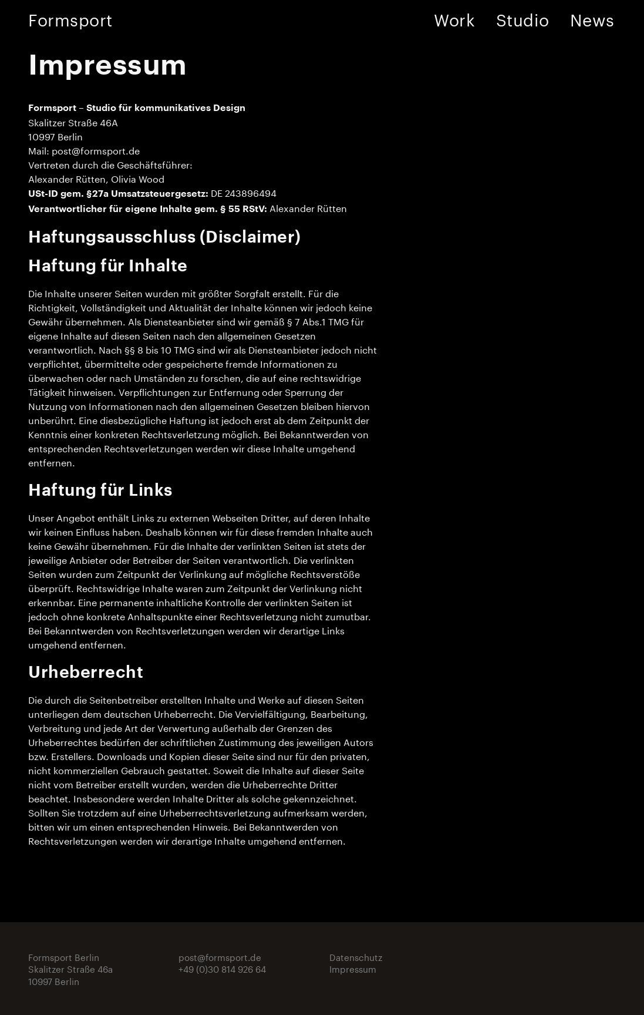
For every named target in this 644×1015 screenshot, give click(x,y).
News (592, 18)
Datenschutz (355, 956)
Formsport (70, 17)
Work (454, 18)
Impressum (352, 968)
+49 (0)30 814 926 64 (222, 968)
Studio (522, 18)
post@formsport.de (96, 149)
